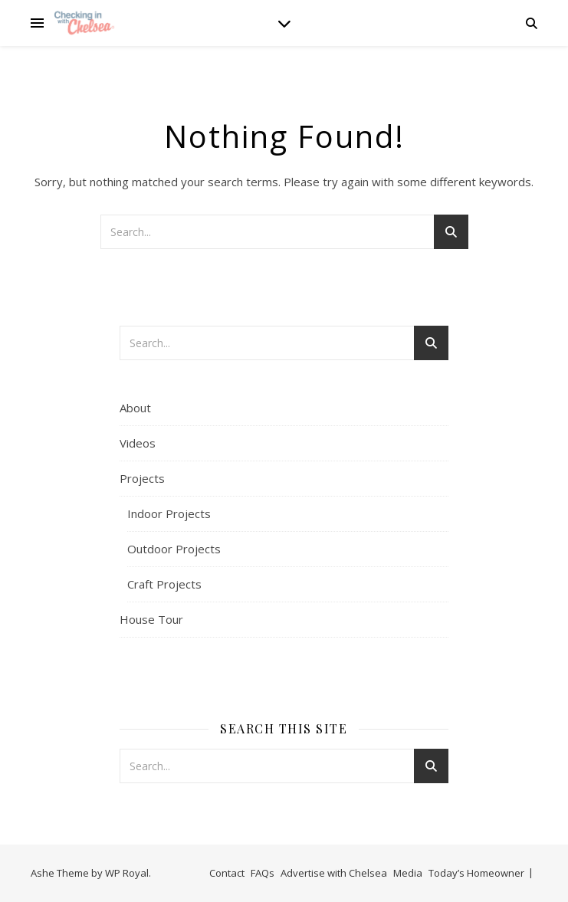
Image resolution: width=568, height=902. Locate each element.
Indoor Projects (169, 513)
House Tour (151, 619)
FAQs (262, 873)
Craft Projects (164, 584)
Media (407, 873)
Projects (142, 478)
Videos (138, 443)
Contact (227, 873)
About (135, 407)
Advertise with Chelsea (334, 873)
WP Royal (127, 873)
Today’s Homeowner (476, 873)
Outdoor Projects (174, 548)
